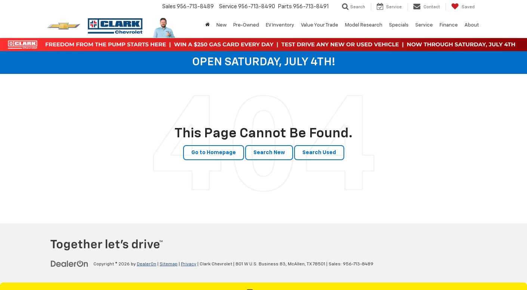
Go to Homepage (213, 152)
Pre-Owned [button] (246, 25)
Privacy (188, 264)
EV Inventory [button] (280, 25)
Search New (269, 152)
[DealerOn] (69, 263)
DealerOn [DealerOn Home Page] (146, 264)
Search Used (319, 152)
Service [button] (424, 25)
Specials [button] (399, 25)
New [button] (221, 25)
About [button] (472, 25)
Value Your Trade (319, 25)
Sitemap (169, 264)
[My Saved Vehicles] (463, 6)
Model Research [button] (363, 25)
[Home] (207, 25)
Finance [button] (449, 25)
